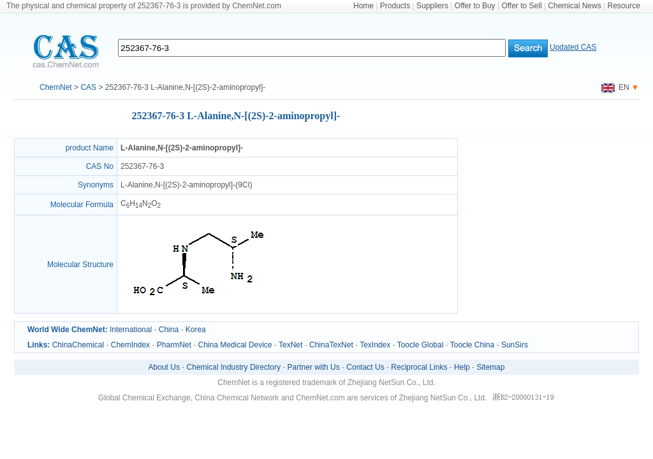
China (169, 329)
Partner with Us (314, 367)
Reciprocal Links (419, 367)
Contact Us (365, 367)
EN (615, 87)
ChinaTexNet (331, 344)
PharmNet (174, 344)
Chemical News (574, 5)
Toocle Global (420, 344)
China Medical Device (235, 344)
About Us (164, 367)
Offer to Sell (521, 5)
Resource (624, 5)
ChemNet (56, 87)
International (131, 329)
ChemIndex (130, 344)
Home (363, 5)
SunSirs (514, 344)
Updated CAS (573, 47)
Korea (196, 329)
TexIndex (375, 344)
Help (462, 367)
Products (395, 5)
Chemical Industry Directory (234, 367)
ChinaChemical (78, 344)
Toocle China (472, 344)
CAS (88, 87)
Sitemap (490, 367)
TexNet (290, 344)
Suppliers (432, 5)
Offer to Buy (475, 5)
